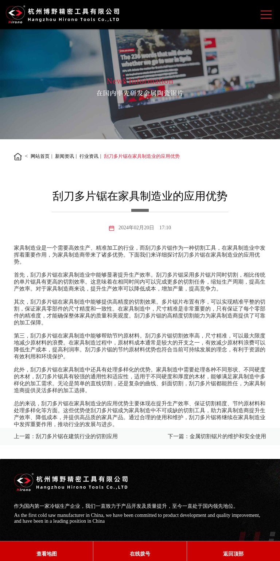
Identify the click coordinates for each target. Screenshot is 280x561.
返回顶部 (233, 554)
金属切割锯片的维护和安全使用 (228, 436)
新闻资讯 (64, 156)
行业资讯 (88, 156)
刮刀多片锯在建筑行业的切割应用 (77, 436)
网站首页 (40, 156)
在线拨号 (140, 554)
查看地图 (46, 554)
